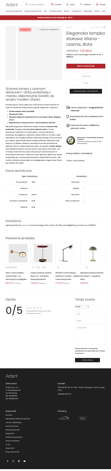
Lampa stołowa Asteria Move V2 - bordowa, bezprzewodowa (42, 277)
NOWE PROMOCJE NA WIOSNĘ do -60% (55, 17)
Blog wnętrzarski (12, 454)
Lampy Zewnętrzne (14, 11)
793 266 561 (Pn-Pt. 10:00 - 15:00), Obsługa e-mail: (77, 389)
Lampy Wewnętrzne (32, 11)
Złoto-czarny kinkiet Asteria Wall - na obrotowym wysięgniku (17, 277)
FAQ (103, 11)
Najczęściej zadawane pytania (18, 421)
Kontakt (9, 417)
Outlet (97, 11)
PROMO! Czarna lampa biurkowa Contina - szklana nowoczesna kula (68, 277)
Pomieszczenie (55, 11)
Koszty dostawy (12, 428)
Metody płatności (13, 432)
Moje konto (10, 450)
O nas (8, 446)
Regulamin (10, 435)
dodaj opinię (87, 362)
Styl (45, 11)
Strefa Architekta (12, 443)
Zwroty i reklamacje (13, 424)
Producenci (76, 11)
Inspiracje (88, 11)
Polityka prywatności (14, 439)
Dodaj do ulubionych (50, 30)
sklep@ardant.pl (64, 396)
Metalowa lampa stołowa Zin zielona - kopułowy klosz (92, 277)
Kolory (66, 11)
